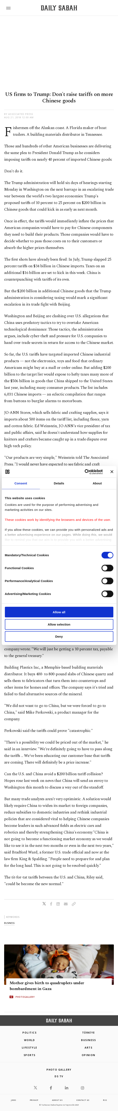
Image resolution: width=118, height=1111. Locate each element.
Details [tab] (59, 483)
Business (88, 1040)
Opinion (88, 1055)
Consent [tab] (21, 483)
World (29, 1040)
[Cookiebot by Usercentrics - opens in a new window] (84, 471)
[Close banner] (111, 471)
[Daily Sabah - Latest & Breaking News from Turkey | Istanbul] (59, 8)
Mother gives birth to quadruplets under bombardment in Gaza (47, 986)
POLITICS (29, 1032)
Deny (59, 636)
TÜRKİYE (88, 1032)
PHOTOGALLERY (25, 996)
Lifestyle (29, 1047)
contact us (82, 1100)
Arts (88, 1047)
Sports (29, 1055)
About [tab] (97, 483)
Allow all (59, 612)
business (9, 922)
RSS (105, 1100)
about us (57, 1100)
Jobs (13, 1100)
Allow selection (59, 624)
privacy (34, 1100)
